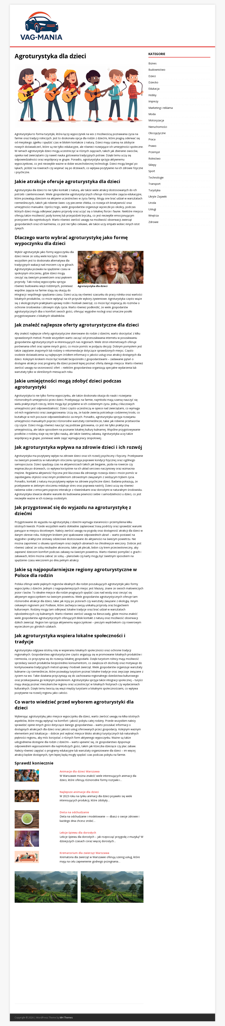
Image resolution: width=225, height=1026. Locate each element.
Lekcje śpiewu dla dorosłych (78, 832)
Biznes (152, 63)
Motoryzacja (156, 120)
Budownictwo (156, 69)
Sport (151, 171)
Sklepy (152, 165)
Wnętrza (153, 215)
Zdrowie (153, 222)
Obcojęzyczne (157, 133)
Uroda (152, 203)
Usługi (152, 209)
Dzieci (152, 76)
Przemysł (154, 152)
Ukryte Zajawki (157, 196)
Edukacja (153, 88)
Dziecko (153, 82)
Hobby (152, 95)
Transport (154, 184)
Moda (152, 114)
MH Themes (66, 1017)
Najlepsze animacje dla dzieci (79, 792)
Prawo (152, 146)
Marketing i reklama (160, 108)
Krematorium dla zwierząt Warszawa (85, 853)
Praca (151, 139)
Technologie (156, 177)
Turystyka (154, 190)
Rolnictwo (154, 158)
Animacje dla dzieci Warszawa (80, 771)
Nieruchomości (157, 127)
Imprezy (153, 101)
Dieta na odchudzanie (74, 812)
